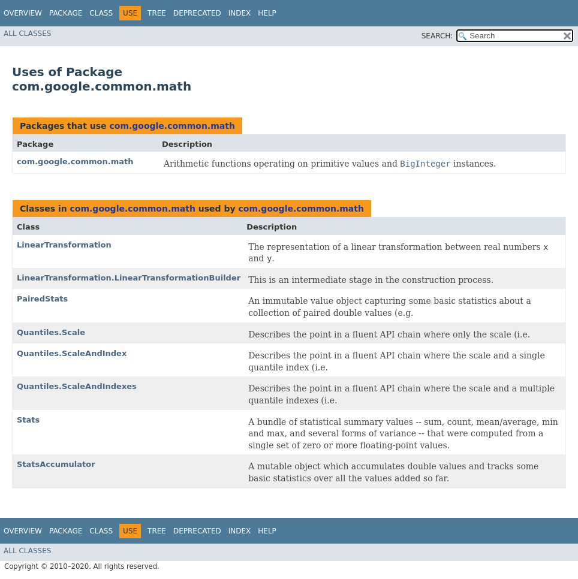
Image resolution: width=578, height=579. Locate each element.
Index (239, 13)
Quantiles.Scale (51, 332)
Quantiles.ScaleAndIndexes (77, 386)
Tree (156, 13)
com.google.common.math (171, 126)
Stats (28, 419)
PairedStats (42, 298)
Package (65, 13)
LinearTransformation (64, 244)
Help (267, 13)
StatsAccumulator (56, 464)
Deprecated (197, 13)
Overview (23, 13)
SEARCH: (437, 36)
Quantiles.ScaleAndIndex (72, 353)
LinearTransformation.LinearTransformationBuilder (128, 277)
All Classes (27, 33)
